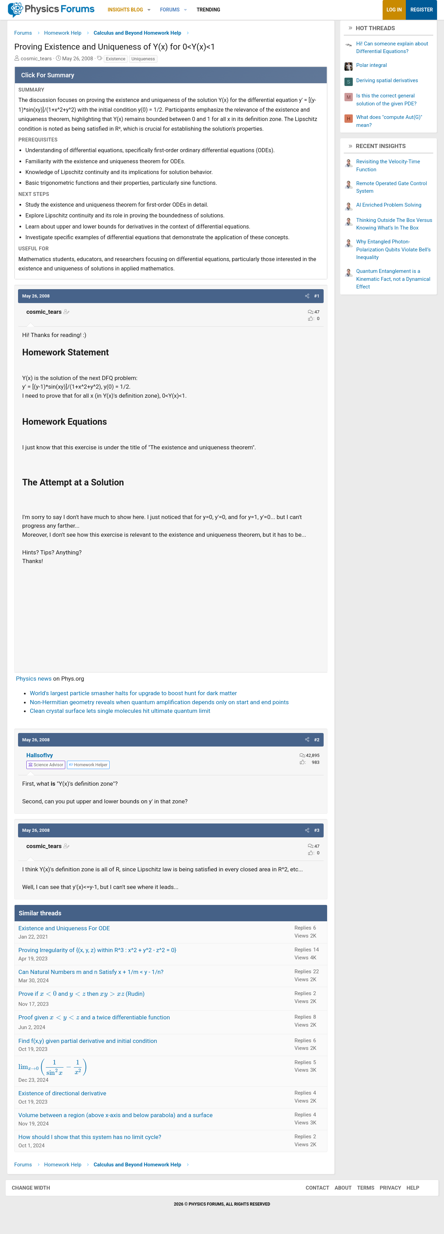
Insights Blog (130, 9)
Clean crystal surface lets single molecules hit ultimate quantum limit (125, 713)
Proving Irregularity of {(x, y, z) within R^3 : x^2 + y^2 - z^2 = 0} (103, 952)
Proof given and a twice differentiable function (99, 1020)
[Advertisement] (170, 618)
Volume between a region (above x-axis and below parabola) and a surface (121, 1117)
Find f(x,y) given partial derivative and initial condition (93, 1043)
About (336, 1190)
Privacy (383, 1190)
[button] (154, 10)
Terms (358, 1190)
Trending (213, 9)
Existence (121, 61)
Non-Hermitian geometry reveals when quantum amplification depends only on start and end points (164, 704)
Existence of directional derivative (67, 1096)
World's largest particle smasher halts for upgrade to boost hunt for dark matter (138, 695)
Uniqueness (148, 61)
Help (406, 1190)
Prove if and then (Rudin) (87, 996)
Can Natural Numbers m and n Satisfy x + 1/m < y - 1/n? (96, 974)
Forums (175, 9)
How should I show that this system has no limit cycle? (95, 1139)
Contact (310, 1190)
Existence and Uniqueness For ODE (69, 930)
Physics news (39, 681)
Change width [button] (38, 1190)
